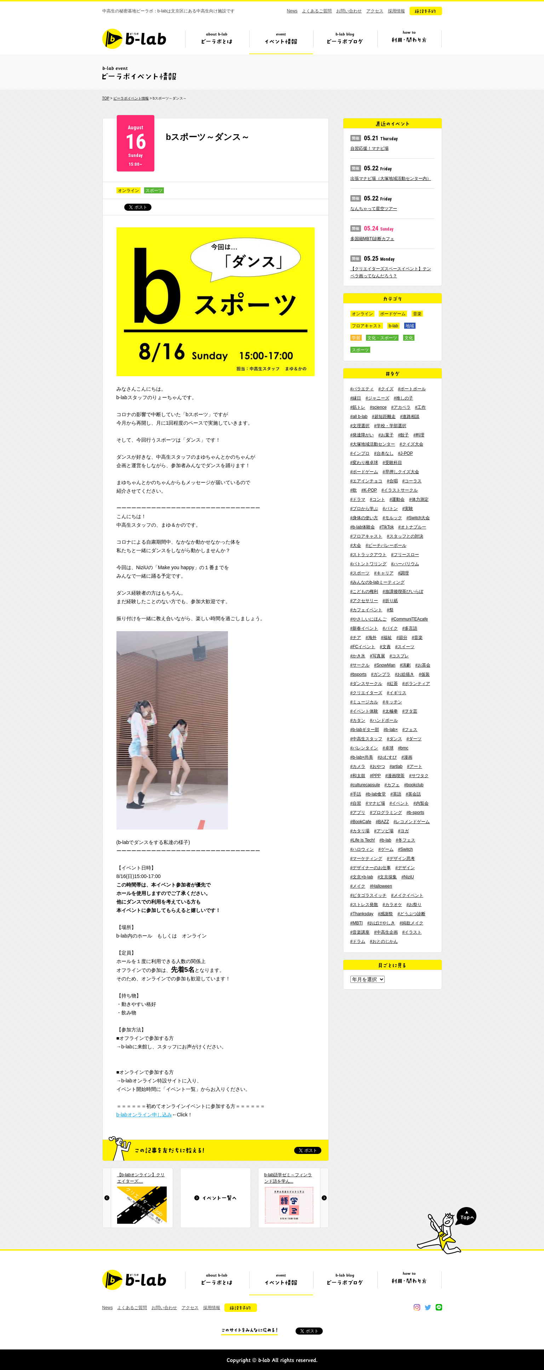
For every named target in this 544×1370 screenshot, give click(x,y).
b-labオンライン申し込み (144, 1114)
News (292, 11)
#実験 (407, 508)
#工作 (420, 407)
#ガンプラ (380, 674)
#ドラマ (358, 499)
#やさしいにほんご (368, 619)
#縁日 (355, 398)
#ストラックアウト (368, 554)
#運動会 (397, 499)
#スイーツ (404, 646)
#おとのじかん (384, 941)
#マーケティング (366, 858)
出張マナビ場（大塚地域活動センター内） (390, 178)
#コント (377, 499)
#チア (355, 637)
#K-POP (369, 490)
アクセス (374, 11)
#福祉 (386, 637)
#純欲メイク (411, 923)
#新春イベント (364, 628)
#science (378, 407)
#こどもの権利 (364, 591)
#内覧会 (421, 803)
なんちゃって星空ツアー (373, 208)
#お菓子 (386, 434)
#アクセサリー (364, 600)
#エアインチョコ (366, 481)
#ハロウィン (362, 849)
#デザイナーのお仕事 (370, 867)
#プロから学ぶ (364, 508)
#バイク (390, 628)
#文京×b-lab (361, 876)
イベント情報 (281, 41)
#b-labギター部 (364, 729)
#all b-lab (359, 416)
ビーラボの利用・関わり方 (409, 41)
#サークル (360, 665)
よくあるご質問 (317, 11)
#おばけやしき (381, 923)
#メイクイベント (407, 895)
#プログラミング (386, 812)
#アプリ (358, 812)
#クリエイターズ (366, 692)
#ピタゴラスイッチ (368, 895)
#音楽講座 (360, 932)
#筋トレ (358, 407)
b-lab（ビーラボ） (134, 39)
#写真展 (377, 655)
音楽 (417, 313)
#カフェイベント (366, 609)
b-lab (393, 325)
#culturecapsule (365, 784)
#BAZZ (382, 821)
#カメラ (358, 766)
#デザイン (405, 867)
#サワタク (419, 775)
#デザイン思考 (401, 858)
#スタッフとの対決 (405, 536)
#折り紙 (390, 600)
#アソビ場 (384, 830)
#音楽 (417, 637)
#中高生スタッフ (366, 738)
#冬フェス (405, 840)
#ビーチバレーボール (386, 545)
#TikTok (386, 527)
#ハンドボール (384, 720)
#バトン (390, 508)
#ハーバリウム (405, 563)
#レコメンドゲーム (412, 821)
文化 (409, 337)
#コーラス (412, 481)
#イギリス (396, 692)
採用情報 (396, 11)
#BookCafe (360, 821)
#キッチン (392, 702)
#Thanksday (361, 913)
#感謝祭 (385, 913)
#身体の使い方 (364, 517)
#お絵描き (404, 674)
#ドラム (358, 941)
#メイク (358, 886)
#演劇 (405, 665)
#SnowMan (384, 665)
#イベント (399, 803)
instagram (417, 1307)
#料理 (418, 434)
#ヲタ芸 (409, 711)
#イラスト (412, 932)
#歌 (353, 490)
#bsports (358, 674)
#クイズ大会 (411, 444)
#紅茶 (392, 683)
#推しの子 (403, 398)
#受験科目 (392, 462)
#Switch (405, 849)
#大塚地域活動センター (372, 444)
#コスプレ (399, 655)
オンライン (128, 190)
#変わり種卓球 (364, 462)
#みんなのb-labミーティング (377, 582)
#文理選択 (360, 425)
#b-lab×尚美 (361, 757)
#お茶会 (422, 665)
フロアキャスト (367, 325)
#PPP (375, 775)
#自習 (355, 803)
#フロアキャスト (366, 536)
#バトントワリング (368, 563)
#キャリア (384, 573)
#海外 (371, 637)
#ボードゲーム (364, 471)
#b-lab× (391, 729)
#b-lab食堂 (376, 794)
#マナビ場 (375, 803)
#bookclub (414, 784)
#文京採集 (387, 876)
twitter (428, 1307)
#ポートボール (412, 388)
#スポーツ (360, 573)
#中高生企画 (386, 932)
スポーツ (153, 190)
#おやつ (377, 766)
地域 (410, 325)
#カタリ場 (360, 830)
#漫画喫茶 (395, 775)
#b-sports (415, 812)
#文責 (385, 646)
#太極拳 (390, 711)
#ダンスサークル (366, 683)
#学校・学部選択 (390, 425)
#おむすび (387, 757)
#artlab (395, 766)
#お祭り (414, 904)
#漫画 (406, 757)
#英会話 (413, 794)
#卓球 (388, 748)
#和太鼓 (358, 775)
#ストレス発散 (364, 904)
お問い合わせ (349, 11)
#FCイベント (363, 646)
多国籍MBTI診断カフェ (372, 238)
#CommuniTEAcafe (409, 619)
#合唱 (392, 481)
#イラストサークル (400, 490)
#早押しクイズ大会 (401, 471)
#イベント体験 (364, 711)
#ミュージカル (364, 702)
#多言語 (409, 628)
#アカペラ (401, 407)
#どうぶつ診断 (411, 913)
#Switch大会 (418, 517)
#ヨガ (403, 830)
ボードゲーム (393, 313)
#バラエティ (362, 388)
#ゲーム (386, 849)
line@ (439, 1307)
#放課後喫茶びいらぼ (403, 591)
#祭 (390, 609)
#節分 (401, 637)
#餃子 (403, 434)
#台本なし (384, 453)
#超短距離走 (384, 416)
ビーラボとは (217, 41)
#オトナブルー (412, 527)
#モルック (392, 517)
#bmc (403, 748)
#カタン (358, 720)
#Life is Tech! (362, 840)
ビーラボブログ (345, 41)
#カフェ (392, 784)
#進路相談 (409, 416)
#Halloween (381, 886)
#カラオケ (392, 904)
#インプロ (360, 453)
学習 (356, 337)
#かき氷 (358, 655)
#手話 (355, 794)
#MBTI (356, 923)
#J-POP (405, 453)
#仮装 (424, 674)
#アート (414, 766)
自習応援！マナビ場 (369, 148)
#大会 (355, 545)
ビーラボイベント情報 (131, 98)
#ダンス (394, 738)
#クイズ (386, 388)
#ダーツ (414, 738)
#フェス (410, 729)
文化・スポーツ (382, 337)
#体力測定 (419, 499)
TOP (105, 98)
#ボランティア (416, 683)
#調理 (403, 573)
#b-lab (385, 840)
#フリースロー (405, 554)
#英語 (395, 794)
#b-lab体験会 (362, 527)
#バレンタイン (364, 748)
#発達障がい (362, 434)
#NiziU (407, 876)
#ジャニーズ (377, 398)
